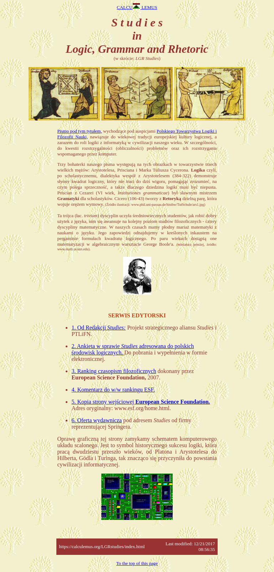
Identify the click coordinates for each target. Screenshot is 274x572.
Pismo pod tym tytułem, (79, 131)
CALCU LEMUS (137, 7)
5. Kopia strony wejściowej (140, 402)
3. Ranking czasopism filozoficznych (113, 371)
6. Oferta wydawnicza (96, 420)
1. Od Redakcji (98, 328)
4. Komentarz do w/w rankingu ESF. (113, 390)
